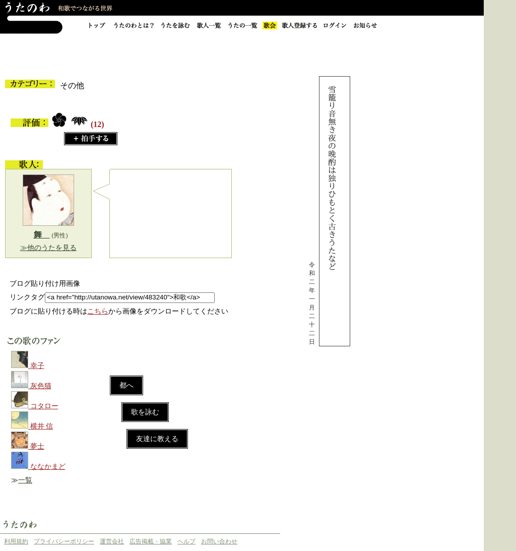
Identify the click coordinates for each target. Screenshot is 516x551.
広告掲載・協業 (151, 541)
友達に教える (157, 439)
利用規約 (16, 541)
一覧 (25, 480)
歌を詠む (145, 412)
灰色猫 (40, 386)
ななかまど (48, 466)
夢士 (37, 446)
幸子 (37, 366)
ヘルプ (186, 541)
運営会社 (112, 541)
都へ (126, 385)
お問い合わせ (219, 541)
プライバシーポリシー (64, 541)
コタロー (44, 406)
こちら (97, 311)
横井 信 (41, 426)
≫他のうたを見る (48, 248)
